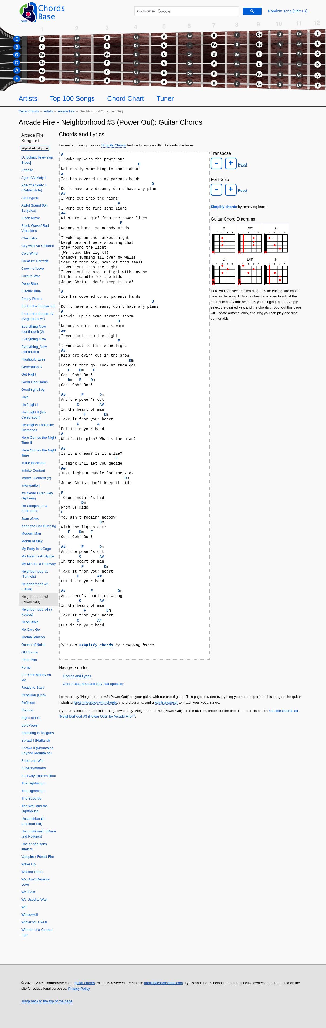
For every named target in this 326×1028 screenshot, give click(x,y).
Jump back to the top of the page (46, 1001)
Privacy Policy (79, 988)
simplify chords (96, 644)
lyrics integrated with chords (95, 702)
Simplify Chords (113, 145)
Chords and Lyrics (77, 676)
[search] (186, 11)
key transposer (166, 702)
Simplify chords (224, 205)
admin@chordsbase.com (163, 983)
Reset (240, 164)
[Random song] (287, 11)
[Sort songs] (35, 148)
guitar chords (84, 983)
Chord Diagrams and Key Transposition (93, 684)
